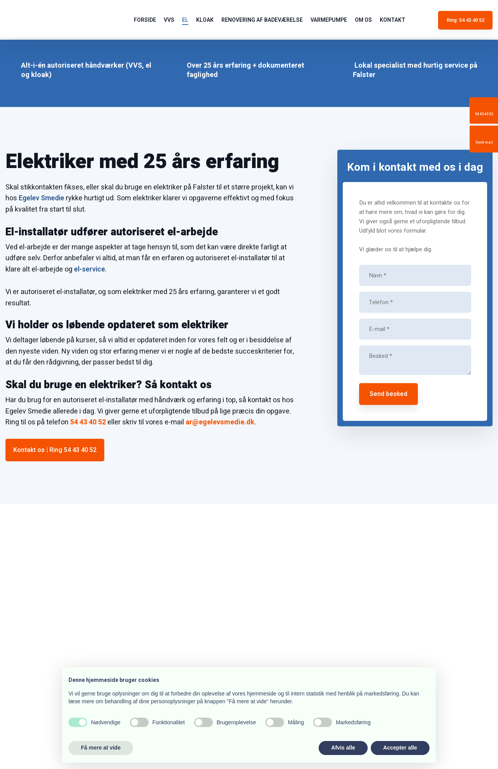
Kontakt (392, 20)
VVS (169, 20)
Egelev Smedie (41, 198)
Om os (363, 20)
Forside (145, 20)
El (185, 20)
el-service (89, 269)
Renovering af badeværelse (262, 20)
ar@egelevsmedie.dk (220, 422)
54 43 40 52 (88, 422)
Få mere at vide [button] (101, 747)
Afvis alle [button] (343, 747)
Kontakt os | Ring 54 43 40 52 (54, 450)
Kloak (205, 20)
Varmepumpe (328, 20)
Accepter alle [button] (400, 747)
